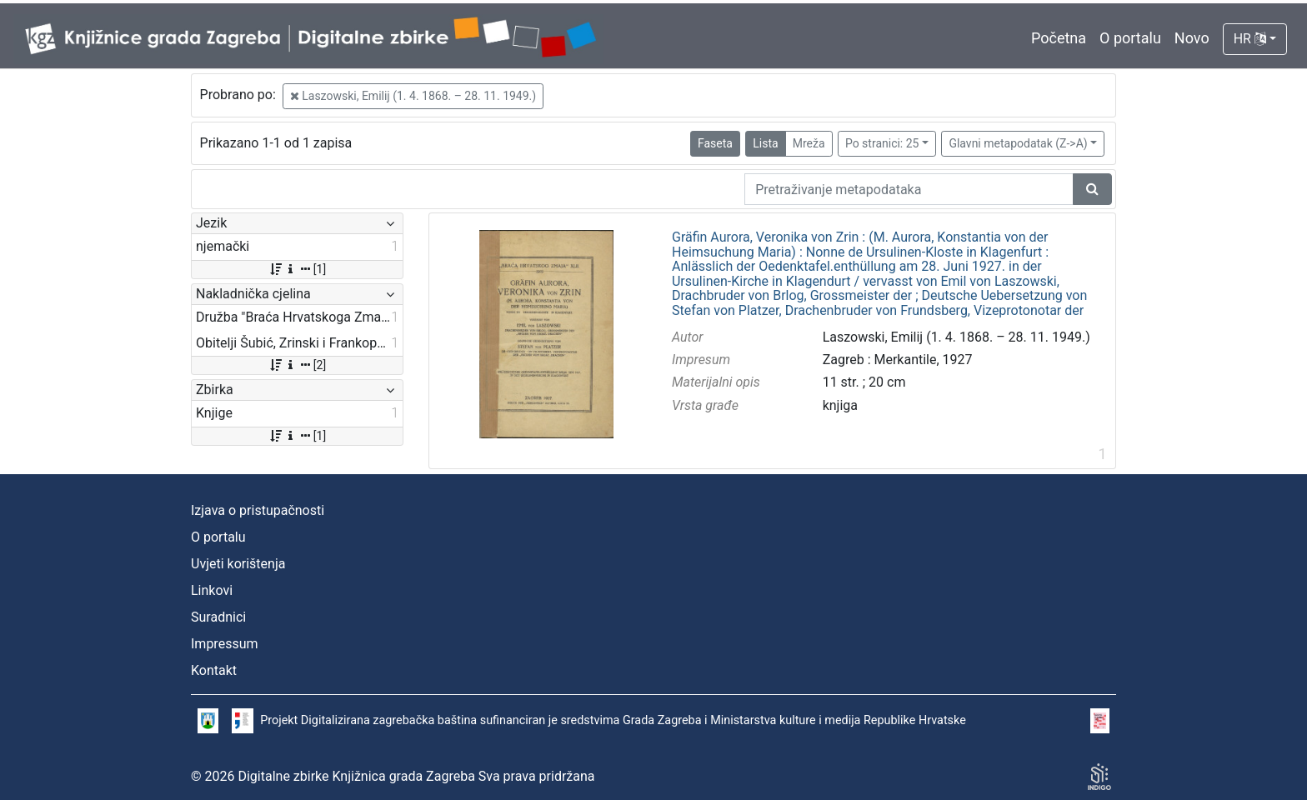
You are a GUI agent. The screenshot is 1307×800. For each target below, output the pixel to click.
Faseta (715, 143)
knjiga (840, 405)
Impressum (224, 644)
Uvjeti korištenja (238, 564)
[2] (297, 365)
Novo (1191, 38)
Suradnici (218, 617)
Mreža (809, 143)
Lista (765, 143)
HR (1250, 39)
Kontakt (214, 670)
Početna (1058, 38)
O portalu (1130, 38)
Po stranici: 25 (882, 143)
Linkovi (212, 590)
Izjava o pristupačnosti (257, 510)
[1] (297, 269)
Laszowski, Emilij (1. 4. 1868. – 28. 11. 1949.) (413, 95)
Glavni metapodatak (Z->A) (1018, 143)
